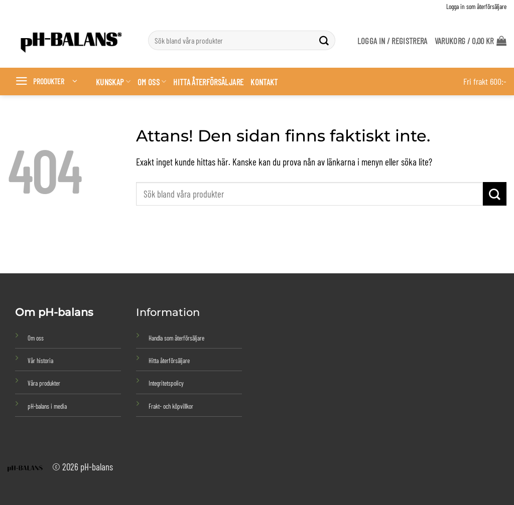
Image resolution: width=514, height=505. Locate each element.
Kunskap (113, 82)
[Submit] (324, 41)
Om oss (152, 82)
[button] (470, 41)
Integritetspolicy (166, 383)
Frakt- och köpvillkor (171, 406)
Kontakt (264, 82)
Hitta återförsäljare (208, 82)
